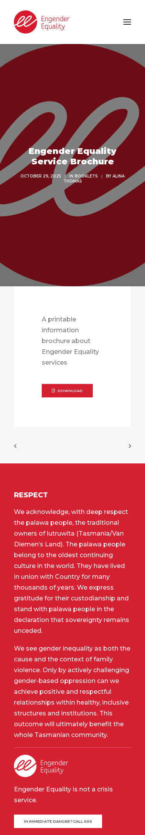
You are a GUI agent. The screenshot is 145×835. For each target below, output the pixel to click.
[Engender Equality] (42, 22)
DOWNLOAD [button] (67, 318)
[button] (127, 22)
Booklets (86, 140)
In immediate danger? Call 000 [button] (58, 749)
